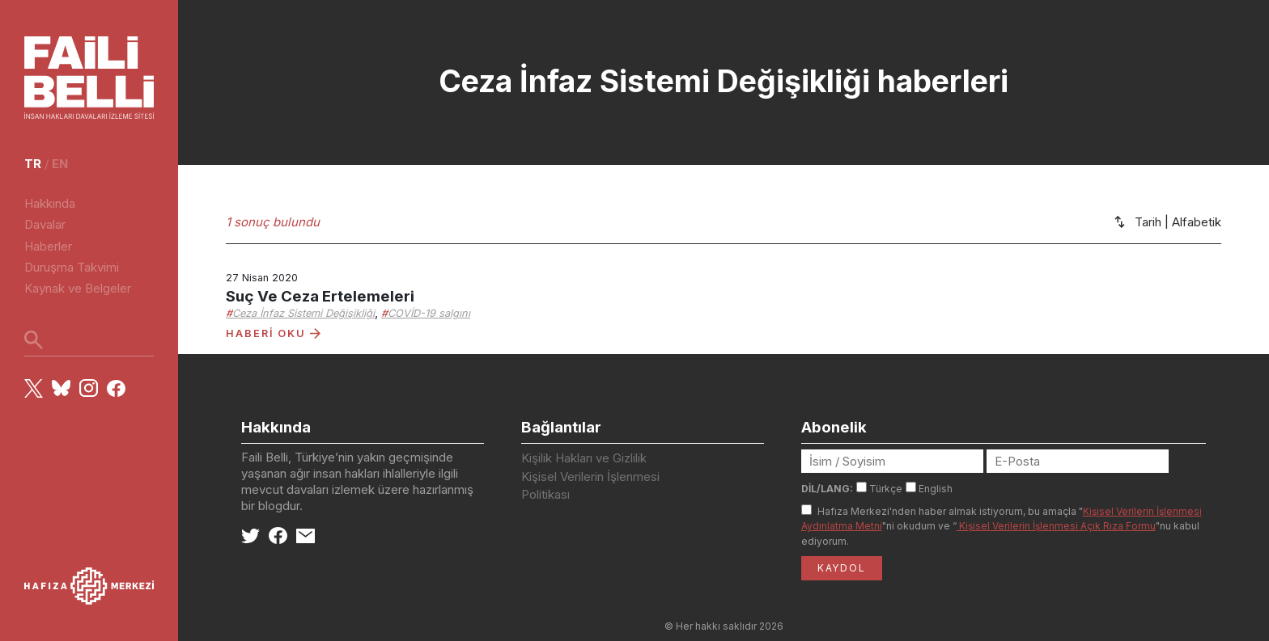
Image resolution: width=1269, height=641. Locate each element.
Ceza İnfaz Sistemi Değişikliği (303, 313)
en (60, 163)
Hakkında (49, 203)
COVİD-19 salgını (429, 313)
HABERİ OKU (273, 333)
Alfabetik (1196, 222)
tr (32, 163)
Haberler (48, 246)
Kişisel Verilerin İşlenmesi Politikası (590, 486)
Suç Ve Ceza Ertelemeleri (320, 296)
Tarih (1148, 222)
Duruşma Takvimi (71, 267)
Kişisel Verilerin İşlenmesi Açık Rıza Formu (1056, 526)
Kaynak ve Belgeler (77, 288)
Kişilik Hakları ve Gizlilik (584, 458)
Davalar (45, 224)
